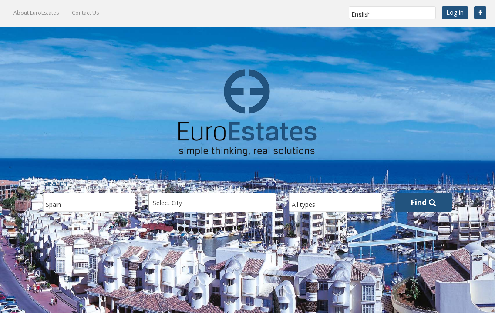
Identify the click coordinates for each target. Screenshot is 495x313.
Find (423, 202)
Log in (455, 12)
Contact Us (85, 13)
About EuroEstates (36, 13)
